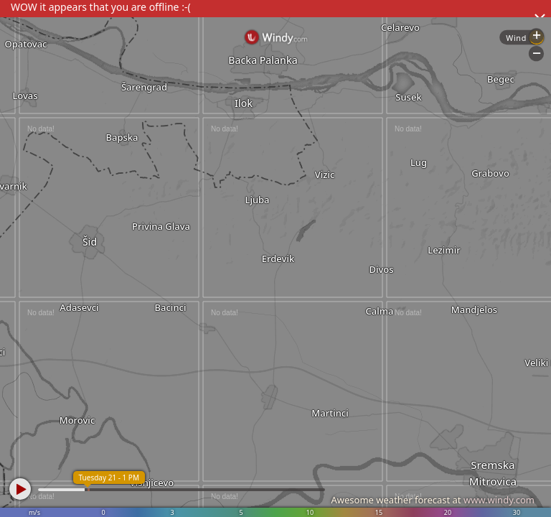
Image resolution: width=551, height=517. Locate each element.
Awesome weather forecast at (432, 499)
